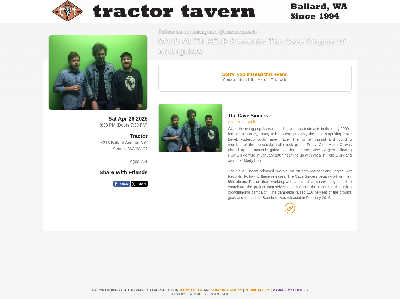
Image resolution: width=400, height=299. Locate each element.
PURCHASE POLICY (227, 290)
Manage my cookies (290, 290)
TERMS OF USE (191, 290)
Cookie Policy (258, 290)
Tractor (139, 136)
